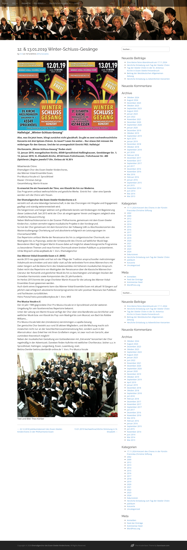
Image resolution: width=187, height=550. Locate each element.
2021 (129, 243)
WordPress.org (133, 285)
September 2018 (134, 149)
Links (76, 3)
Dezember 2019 (134, 130)
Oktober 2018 (133, 147)
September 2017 (134, 163)
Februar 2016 (133, 177)
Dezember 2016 (134, 169)
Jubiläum (131, 260)
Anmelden (131, 276)
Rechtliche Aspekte (59, 3)
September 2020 (134, 125)
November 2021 (134, 119)
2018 (129, 235)
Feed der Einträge (135, 279)
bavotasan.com (163, 545)
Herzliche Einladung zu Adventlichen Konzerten (148, 79)
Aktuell (26, 3)
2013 (129, 221)
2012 (129, 218)
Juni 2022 (131, 116)
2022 (129, 246)
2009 (129, 216)
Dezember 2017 (134, 158)
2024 (129, 251)
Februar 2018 (133, 155)
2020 (129, 240)
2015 (129, 227)
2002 (129, 213)
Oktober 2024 (133, 97)
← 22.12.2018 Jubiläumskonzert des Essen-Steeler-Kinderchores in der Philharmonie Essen (40, 430)
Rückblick (39, 3)
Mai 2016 (131, 174)
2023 (129, 249)
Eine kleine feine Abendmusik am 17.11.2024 (147, 62)
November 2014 (134, 188)
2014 (129, 224)
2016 (129, 229)
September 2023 (134, 108)
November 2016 (134, 171)
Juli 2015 (131, 185)
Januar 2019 (132, 141)
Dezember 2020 (134, 122)
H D (21, 54)
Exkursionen (132, 254)
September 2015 (134, 182)
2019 (39, 54)
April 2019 (131, 138)
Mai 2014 (131, 193)
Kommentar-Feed (134, 282)
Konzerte (45, 54)
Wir (15, 3)
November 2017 (134, 160)
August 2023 (132, 111)
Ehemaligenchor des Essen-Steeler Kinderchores (93, 16)
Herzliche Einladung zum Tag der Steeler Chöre (148, 65)
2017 (129, 232)
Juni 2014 (131, 191)
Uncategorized (133, 265)
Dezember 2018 (134, 144)
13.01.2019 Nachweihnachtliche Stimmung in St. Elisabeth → (96, 430)
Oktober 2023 (133, 105)
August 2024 (132, 100)
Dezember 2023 (134, 103)
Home (5, 3)
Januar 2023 (132, 114)
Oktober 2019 (133, 133)
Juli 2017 (131, 166)
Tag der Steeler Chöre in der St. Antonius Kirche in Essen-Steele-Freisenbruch (145, 69)
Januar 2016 (132, 180)
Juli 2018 (131, 152)
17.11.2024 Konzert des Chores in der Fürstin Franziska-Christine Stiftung (147, 209)
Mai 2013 (131, 196)
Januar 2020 (132, 127)
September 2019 (134, 136)
